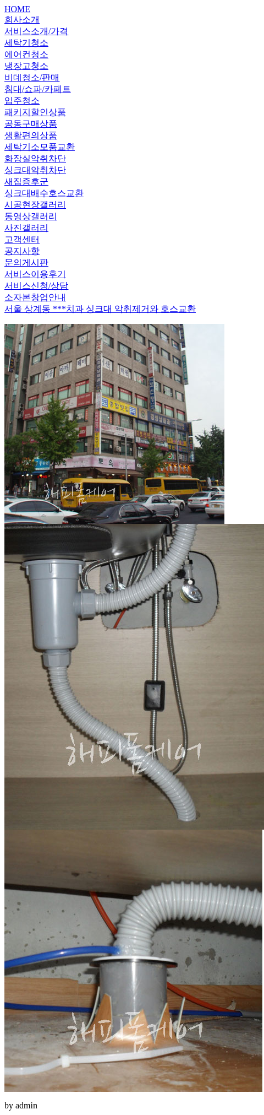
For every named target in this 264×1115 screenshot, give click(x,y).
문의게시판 (26, 262)
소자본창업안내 (35, 297)
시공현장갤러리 (35, 204)
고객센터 (22, 239)
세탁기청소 (26, 42)
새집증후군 (26, 181)
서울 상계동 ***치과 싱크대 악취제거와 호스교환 (100, 308)
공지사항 (22, 251)
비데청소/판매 (31, 77)
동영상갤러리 (30, 216)
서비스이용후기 (35, 274)
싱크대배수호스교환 (44, 193)
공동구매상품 (30, 123)
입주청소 (22, 100)
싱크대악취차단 (35, 170)
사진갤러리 (26, 227)
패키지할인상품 (35, 112)
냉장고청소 (26, 66)
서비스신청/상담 (36, 285)
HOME (17, 9)
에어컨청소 (26, 54)
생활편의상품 (30, 135)
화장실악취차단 (35, 158)
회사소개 (22, 19)
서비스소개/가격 (36, 31)
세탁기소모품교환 (39, 146)
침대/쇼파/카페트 (37, 89)
